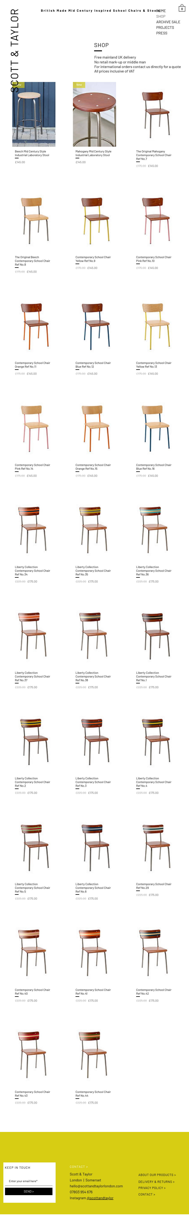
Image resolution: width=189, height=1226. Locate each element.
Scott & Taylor (81, 1174)
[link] (182, 8)
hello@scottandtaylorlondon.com (96, 1186)
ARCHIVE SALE (168, 22)
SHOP (160, 16)
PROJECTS (165, 27)
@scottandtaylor (100, 1198)
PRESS (161, 33)
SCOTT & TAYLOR (14, 50)
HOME (161, 10)
